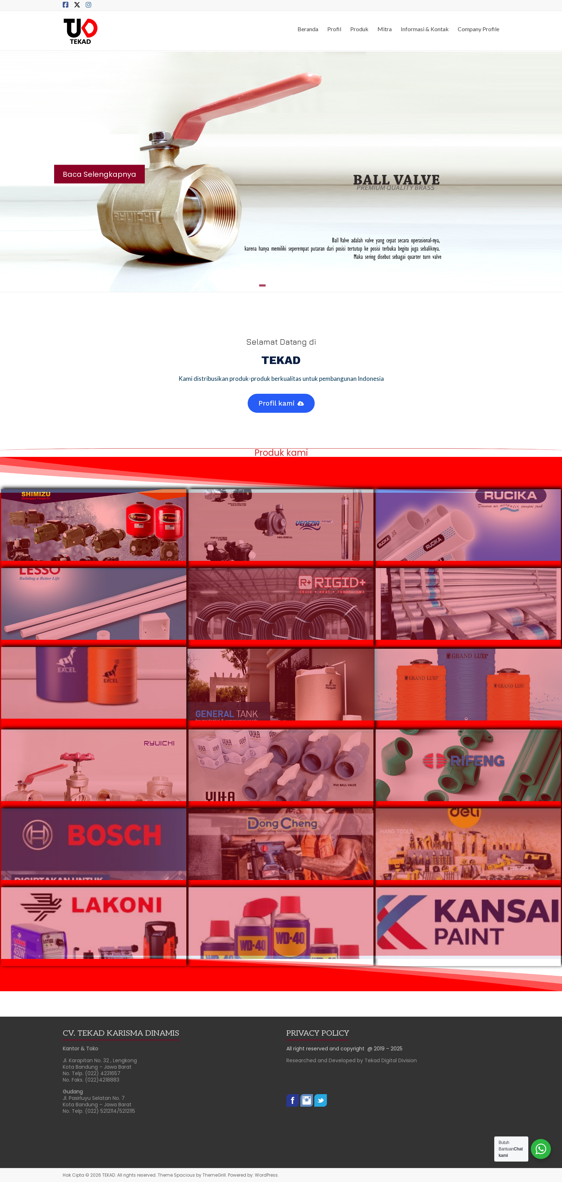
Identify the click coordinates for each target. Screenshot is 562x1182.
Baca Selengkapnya (99, 174)
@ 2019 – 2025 (385, 1048)
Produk (359, 28)
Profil (334, 28)
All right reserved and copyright (326, 1048)
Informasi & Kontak (425, 28)
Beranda (307, 28)
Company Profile (478, 28)
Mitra (384, 28)
